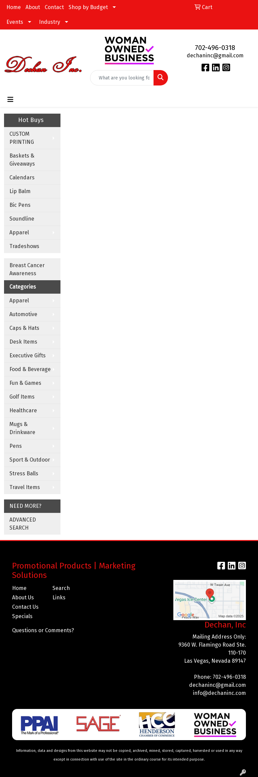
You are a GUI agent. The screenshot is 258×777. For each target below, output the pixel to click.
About (33, 7)
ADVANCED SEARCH (22, 524)
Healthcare (23, 410)
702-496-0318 (215, 48)
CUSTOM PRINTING (21, 138)
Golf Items (22, 397)
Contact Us (25, 607)
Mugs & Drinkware (22, 428)
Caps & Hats (24, 328)
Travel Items (24, 487)
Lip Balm (20, 191)
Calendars (22, 177)
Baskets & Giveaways (22, 160)
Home (13, 7)
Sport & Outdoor (29, 460)
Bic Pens (20, 205)
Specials (22, 616)
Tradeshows (24, 246)
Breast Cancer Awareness (27, 269)
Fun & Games (25, 383)
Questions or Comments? (43, 630)
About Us (23, 597)
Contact (54, 7)
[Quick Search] (122, 77)
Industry (49, 22)
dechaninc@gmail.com (215, 55)
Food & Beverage (30, 369)
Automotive (23, 314)
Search (61, 588)
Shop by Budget (88, 7)
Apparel (19, 232)
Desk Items (23, 342)
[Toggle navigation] (10, 99)
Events (14, 22)
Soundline (21, 219)
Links (59, 597)
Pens (15, 446)
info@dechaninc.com (219, 693)
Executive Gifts (27, 355)
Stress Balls (23, 473)
